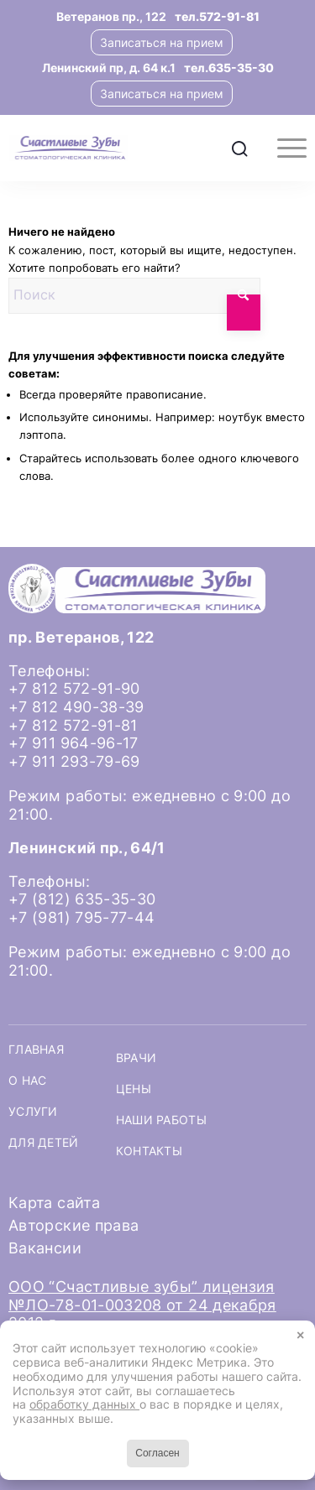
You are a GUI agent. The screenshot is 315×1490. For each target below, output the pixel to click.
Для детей (43, 1142)
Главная (36, 1049)
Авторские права (73, 1225)
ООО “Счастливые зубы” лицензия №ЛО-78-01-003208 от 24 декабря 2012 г (142, 1304)
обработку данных (84, 1404)
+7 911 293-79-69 (74, 761)
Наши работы (161, 1120)
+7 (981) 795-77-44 (81, 917)
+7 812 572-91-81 (73, 725)
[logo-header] (127, 147)
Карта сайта (54, 1202)
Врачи (136, 1058)
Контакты (149, 1151)
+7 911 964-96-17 (73, 743)
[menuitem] (239, 147)
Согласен (157, 1453)
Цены (133, 1089)
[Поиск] (239, 147)
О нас (27, 1080)
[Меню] (283, 147)
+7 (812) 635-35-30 (81, 899)
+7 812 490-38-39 (76, 707)
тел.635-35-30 (229, 67)
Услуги (33, 1111)
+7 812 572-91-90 (74, 688)
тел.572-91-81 (217, 16)
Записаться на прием (161, 42)
